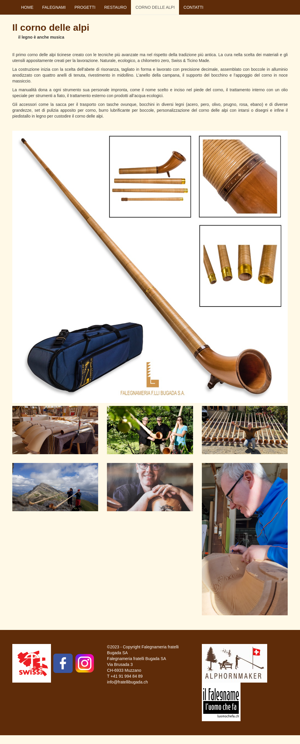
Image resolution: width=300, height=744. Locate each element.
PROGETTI (85, 7)
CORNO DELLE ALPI (155, 7)
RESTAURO (115, 7)
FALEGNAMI (54, 7)
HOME (27, 7)
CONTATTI (193, 7)
